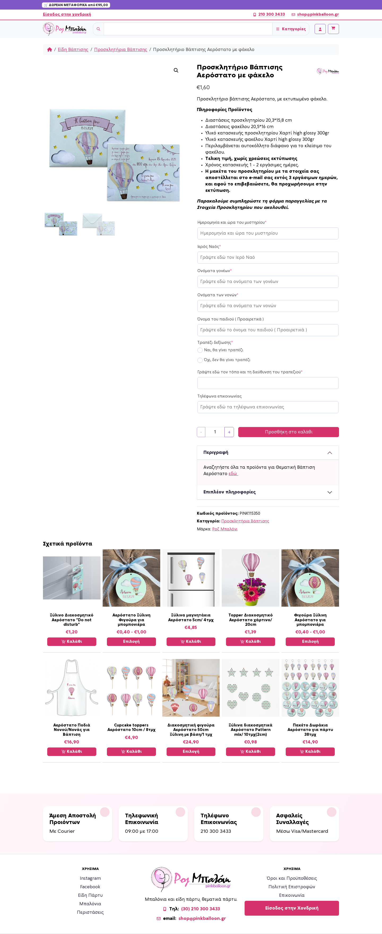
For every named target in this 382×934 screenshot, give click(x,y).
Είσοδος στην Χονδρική (292, 908)
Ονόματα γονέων (214, 271)
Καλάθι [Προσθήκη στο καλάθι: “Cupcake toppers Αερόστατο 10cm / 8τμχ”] (131, 752)
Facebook (90, 887)
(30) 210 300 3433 (200, 909)
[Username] (188, 29)
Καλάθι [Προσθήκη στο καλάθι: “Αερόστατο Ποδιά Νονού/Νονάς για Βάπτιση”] (72, 752)
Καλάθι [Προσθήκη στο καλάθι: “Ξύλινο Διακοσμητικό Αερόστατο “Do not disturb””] (72, 642)
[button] (176, 70)
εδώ (233, 474)
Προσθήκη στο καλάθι (288, 432)
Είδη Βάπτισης (73, 50)
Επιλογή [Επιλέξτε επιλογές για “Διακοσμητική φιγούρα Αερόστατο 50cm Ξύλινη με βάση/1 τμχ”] (191, 752)
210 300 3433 (269, 14)
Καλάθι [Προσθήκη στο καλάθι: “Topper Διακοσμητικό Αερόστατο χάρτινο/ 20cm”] (250, 642)
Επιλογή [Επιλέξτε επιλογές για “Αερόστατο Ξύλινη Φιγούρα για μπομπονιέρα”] (131, 642)
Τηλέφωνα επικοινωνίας (219, 396)
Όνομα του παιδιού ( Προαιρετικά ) (230, 319)
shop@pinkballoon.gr (315, 14)
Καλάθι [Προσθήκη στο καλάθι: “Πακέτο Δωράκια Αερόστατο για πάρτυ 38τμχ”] (310, 752)
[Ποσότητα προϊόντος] (215, 432)
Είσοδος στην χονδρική (67, 14)
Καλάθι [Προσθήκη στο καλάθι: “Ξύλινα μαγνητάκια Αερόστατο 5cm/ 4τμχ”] (191, 642)
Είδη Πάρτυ (90, 895)
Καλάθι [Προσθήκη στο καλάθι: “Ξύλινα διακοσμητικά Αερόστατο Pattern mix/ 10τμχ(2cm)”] (250, 752)
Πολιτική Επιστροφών (291, 887)
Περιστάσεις (90, 912)
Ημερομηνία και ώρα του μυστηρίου (232, 223)
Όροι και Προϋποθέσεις (292, 878)
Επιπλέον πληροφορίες (229, 492)
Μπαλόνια (90, 904)
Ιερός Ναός (209, 247)
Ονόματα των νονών (217, 295)
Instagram (90, 878)
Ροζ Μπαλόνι (224, 529)
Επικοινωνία (292, 895)
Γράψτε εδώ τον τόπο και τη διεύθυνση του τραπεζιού (250, 372)
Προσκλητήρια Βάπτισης (120, 50)
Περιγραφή (215, 452)
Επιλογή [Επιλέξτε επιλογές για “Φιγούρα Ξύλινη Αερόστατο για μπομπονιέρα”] (310, 642)
